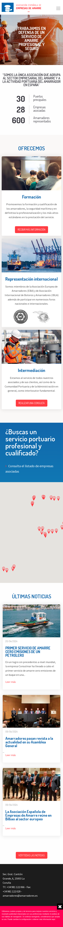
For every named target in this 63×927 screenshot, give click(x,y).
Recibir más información (31, 229)
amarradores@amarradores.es (20, 895)
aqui (53, 919)
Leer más (10, 681)
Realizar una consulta (31, 403)
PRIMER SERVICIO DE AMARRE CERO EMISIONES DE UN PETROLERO (27, 652)
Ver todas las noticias (31, 855)
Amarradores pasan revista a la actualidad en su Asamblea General (29, 742)
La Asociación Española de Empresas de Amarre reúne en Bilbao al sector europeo (28, 815)
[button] (58, 498)
